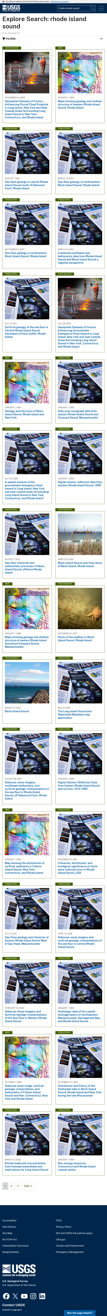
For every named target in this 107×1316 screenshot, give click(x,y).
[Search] (93, 8)
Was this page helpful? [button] (80, 1313)
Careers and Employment (70, 1245)
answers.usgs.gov (12, 1309)
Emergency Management (70, 1252)
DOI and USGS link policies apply (74, 1233)
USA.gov (60, 1239)
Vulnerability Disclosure (15, 1245)
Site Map (7, 1233)
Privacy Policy (63, 1227)
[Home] (11, 10)
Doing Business (10, 1252)
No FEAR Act (9, 1239)
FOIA (59, 1220)
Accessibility (9, 1220)
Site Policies (9, 1227)
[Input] (76, 8)
